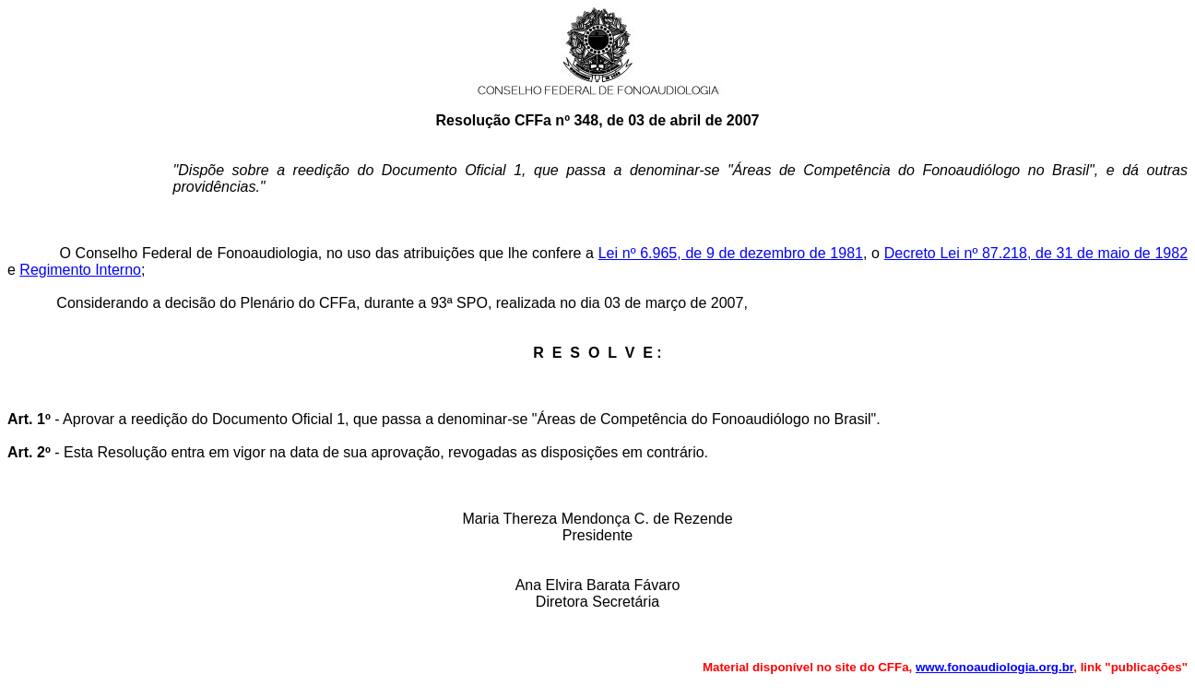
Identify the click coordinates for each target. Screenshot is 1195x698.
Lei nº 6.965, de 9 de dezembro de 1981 (730, 253)
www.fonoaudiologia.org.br (994, 667)
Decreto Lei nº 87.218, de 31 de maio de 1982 (1036, 253)
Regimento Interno (80, 270)
